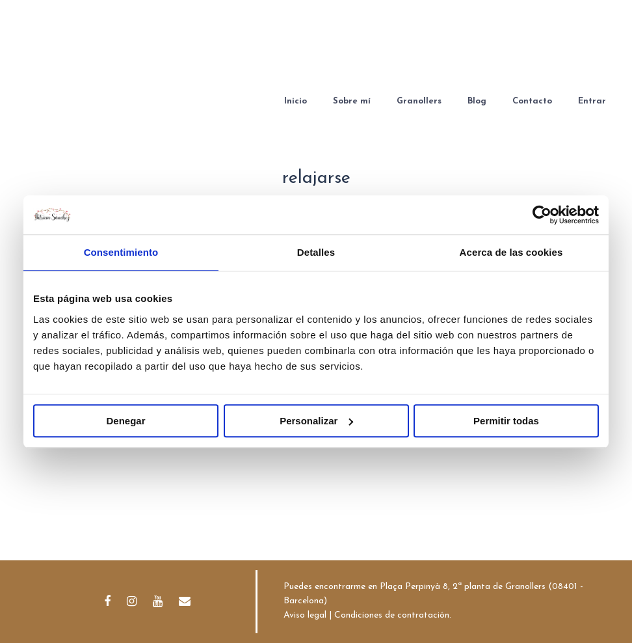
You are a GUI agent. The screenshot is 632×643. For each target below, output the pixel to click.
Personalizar (316, 420)
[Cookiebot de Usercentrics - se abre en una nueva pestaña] (542, 215)
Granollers (419, 101)
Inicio (295, 101)
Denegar (125, 420)
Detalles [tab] (316, 252)
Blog (476, 101)
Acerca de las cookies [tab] (511, 252)
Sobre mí (352, 101)
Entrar (592, 101)
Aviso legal (304, 615)
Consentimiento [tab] (121, 252)
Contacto (532, 101)
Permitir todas (506, 420)
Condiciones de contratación (391, 615)
